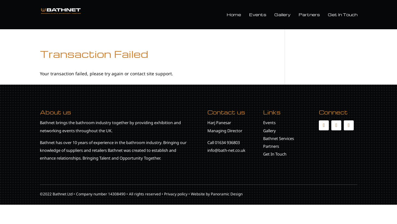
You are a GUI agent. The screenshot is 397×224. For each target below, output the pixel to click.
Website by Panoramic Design (217, 194)
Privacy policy (175, 194)
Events (257, 14)
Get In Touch (342, 14)
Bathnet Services (278, 138)
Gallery (282, 14)
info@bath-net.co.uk (226, 150)
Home (234, 14)
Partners (309, 14)
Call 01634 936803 (223, 142)
